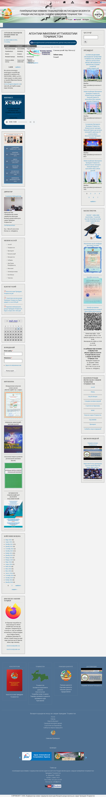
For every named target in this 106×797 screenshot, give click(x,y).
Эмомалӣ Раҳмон (15, 166)
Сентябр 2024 (9, 575)
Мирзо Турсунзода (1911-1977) (15, 161)
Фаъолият (10, 268)
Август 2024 (9, 573)
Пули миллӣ (40, 700)
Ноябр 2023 (8, 553)
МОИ (92, 410)
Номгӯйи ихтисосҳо (93, 277)
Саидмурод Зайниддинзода (13, 196)
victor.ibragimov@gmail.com (12, 84)
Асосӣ (68, 3)
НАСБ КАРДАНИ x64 (13, 649)
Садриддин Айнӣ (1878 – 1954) (15, 148)
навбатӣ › (18, 67)
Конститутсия (40, 692)
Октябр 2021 (9, 544)
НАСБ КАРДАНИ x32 (13, 646)
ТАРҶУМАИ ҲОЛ (9, 225)
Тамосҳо (91, 3)
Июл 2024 (8, 571)
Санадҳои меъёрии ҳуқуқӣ (93, 401)
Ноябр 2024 (8, 580)
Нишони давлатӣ (66, 689)
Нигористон (11, 257)
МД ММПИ (92, 420)
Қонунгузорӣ (12, 254)
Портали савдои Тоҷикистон (92, 415)
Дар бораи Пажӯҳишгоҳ (12, 264)
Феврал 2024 (9, 560)
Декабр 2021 (9, 546)
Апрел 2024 (8, 564)
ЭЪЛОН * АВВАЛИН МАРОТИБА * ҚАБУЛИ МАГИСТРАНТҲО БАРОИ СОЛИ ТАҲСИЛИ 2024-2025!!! (93, 219)
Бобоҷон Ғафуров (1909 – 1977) (15, 154)
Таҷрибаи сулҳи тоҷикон (40, 694)
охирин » (14, 589)
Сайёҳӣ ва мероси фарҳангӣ (92, 429)
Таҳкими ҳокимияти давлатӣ (40, 696)
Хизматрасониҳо (13, 271)
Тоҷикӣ (69, 19)
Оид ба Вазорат (92, 396)
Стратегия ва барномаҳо (93, 406)
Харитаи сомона (79, 3)
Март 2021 (8, 540)
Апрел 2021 (8, 542)
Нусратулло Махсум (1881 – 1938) (15, 172)
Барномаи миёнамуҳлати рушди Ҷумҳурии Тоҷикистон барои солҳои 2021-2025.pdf (13, 308)
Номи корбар (8, 351)
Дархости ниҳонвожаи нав (13, 365)
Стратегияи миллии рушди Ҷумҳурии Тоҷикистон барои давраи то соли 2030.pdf (13, 300)
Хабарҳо (10, 260)
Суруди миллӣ (66, 692)
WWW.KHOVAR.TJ (13, 114)
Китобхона (11, 275)
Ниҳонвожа (8, 358)
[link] (53, 43)
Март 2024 (8, 562)
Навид (93, 392)
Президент (11, 251)
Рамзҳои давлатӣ (66, 685)
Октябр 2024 (9, 577)
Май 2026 (13, 321)
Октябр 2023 (9, 551)
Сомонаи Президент (53, 738)
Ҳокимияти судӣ (40, 698)
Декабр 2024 (9, 582)
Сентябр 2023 (9, 548)
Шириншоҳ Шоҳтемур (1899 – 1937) (15, 179)
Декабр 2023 (9, 555)
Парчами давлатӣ (66, 687)
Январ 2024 (8, 557)
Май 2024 (8, 566)
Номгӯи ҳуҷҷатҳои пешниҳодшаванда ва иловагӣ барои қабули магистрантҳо (93, 309)
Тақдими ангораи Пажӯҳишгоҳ (91, 685)
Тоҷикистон (11, 247)
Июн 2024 (8, 569)
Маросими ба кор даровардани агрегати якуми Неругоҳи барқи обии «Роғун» (93, 465)
